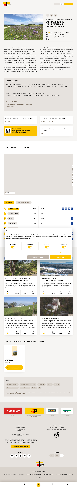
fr (57, 455)
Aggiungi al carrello (13, 367)
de (51, 455)
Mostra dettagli (64, 252)
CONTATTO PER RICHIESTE (20, 446)
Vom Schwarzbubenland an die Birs (19, 321)
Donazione (69, 4)
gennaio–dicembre (52, 39)
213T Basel (9, 360)
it (61, 455)
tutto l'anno (62, 36)
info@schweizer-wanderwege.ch (20, 434)
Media (49, 34)
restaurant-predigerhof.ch (36, 93)
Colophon (21, 474)
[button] (23, 27)
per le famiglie (51, 36)
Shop (57, 4)
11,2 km (66, 32)
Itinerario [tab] (9, 202)
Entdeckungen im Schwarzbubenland (56, 321)
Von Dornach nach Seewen (52, 280)
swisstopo (72, 179)
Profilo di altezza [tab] (23, 202)
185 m (56, 34)
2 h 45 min (57, 32)
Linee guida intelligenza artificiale (64, 474)
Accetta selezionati (38, 257)
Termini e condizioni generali (33, 474)
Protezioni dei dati (48, 474)
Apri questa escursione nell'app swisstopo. (21, 131)
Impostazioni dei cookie (10, 474)
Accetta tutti (60, 257)
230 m (62, 34)
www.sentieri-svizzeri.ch (72, 171)
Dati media (38, 477)
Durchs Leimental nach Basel (16, 280)
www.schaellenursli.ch (53, 95)
